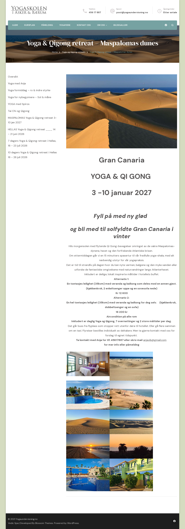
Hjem (15, 25)
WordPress (73, 523)
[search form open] (172, 25)
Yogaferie (64, 25)
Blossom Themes (44, 523)
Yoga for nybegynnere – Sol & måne (29, 97)
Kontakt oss (84, 25)
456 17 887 (95, 12)
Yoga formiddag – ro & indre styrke (29, 90)
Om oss (101, 25)
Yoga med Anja (17, 83)
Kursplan (29, 25)
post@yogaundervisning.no (132, 12)
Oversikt (13, 76)
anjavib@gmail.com (154, 340)
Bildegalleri (120, 25)
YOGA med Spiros (18, 104)
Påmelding (47, 25)
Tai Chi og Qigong (18, 111)
